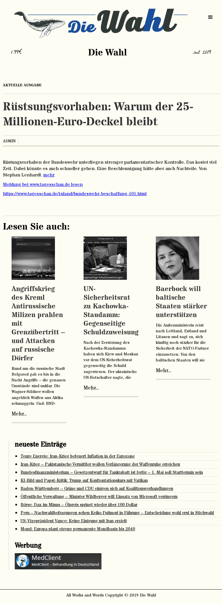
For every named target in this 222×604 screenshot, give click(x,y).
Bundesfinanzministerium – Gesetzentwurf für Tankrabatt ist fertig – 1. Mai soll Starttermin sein (112, 472)
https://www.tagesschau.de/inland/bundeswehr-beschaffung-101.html (75, 194)
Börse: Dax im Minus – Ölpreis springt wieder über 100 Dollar (79, 505)
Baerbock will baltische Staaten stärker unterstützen (181, 302)
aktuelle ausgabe (22, 85)
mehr (49, 175)
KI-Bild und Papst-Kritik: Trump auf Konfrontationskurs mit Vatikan (84, 481)
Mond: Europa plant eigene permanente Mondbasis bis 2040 (78, 529)
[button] (210, 17)
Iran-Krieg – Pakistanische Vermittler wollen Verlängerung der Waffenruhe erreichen (100, 464)
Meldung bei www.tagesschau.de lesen (43, 184)
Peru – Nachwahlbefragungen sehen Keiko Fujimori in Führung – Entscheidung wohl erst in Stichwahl (117, 513)
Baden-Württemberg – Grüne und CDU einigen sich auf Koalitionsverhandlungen (97, 489)
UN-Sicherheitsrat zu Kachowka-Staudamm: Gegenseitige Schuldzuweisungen (115, 310)
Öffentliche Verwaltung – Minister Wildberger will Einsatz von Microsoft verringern (99, 497)
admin (9, 141)
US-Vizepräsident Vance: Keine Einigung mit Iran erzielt (74, 521)
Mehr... (19, 414)
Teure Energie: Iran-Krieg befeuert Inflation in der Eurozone (78, 456)
